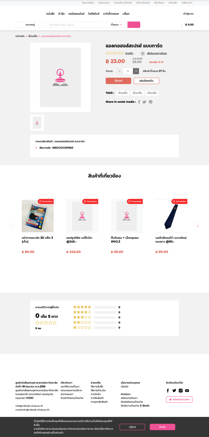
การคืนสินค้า (97, 398)
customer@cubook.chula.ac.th (32, 409)
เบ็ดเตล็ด (33, 36)
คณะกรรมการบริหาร (71, 390)
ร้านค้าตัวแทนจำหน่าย (72, 398)
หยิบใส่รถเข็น (146, 95)
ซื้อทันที (118, 95)
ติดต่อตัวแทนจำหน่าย (132, 401)
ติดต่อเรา (126, 394)
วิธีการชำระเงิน (98, 390)
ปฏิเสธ (132, 426)
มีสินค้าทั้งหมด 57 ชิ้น (154, 86)
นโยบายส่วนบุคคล (130, 382)
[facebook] (140, 117)
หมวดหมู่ (29, 24)
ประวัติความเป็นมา (70, 386)
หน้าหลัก (20, 36)
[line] (152, 117)
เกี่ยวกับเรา (66, 382)
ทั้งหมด (115, 24)
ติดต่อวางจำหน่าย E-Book (135, 405)
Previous (11, 226)
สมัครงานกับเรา (129, 398)
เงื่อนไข (124, 386)
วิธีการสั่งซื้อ (97, 386)
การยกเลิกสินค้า (99, 401)
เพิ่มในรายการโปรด (157, 53)
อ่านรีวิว (129, 53)
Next (197, 226)
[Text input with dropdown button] (74, 25)
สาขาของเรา (67, 394)
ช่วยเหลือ (96, 382)
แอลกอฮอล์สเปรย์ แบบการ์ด (56, 36)
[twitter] (145, 117)
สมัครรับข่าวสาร (179, 399)
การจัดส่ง (96, 394)
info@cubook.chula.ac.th (29, 406)
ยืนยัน (162, 426)
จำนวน (109, 86)
